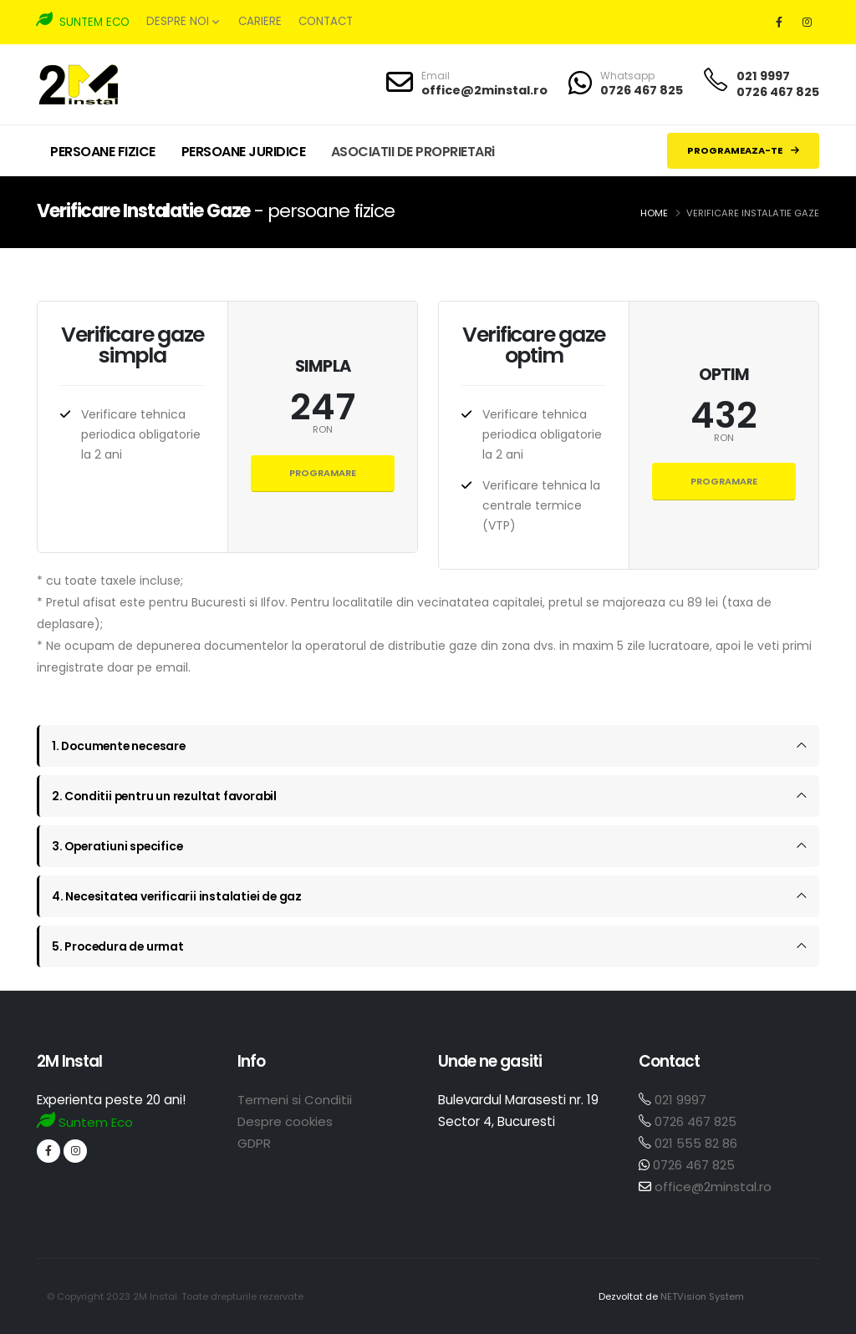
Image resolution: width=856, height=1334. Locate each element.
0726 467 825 (641, 90)
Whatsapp (627, 76)
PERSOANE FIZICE (102, 151)
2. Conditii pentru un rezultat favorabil (167, 796)
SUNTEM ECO (83, 20)
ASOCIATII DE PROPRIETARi (413, 151)
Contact (325, 21)
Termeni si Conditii (294, 1099)
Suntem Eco (85, 1122)
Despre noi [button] (182, 21)
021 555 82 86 (696, 1143)
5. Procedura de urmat (119, 946)
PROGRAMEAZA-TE (743, 150)
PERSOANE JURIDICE (243, 151)
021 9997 (763, 76)
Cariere (260, 21)
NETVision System (702, 1296)
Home (654, 213)
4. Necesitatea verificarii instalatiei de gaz (179, 896)
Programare (322, 472)
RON (323, 429)
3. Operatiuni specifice (119, 846)
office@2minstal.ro (484, 90)
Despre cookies (285, 1121)
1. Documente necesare (121, 746)
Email (435, 76)
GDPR (254, 1143)
